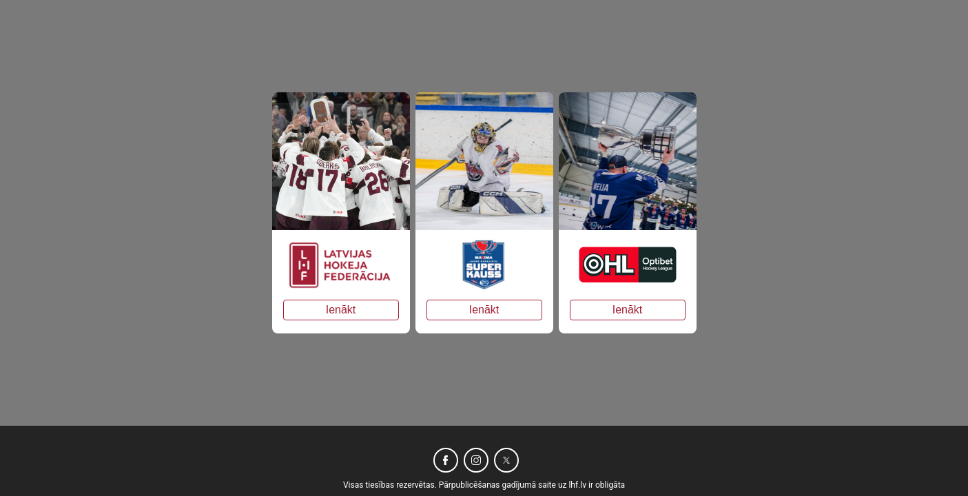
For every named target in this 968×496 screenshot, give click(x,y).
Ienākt (341, 310)
